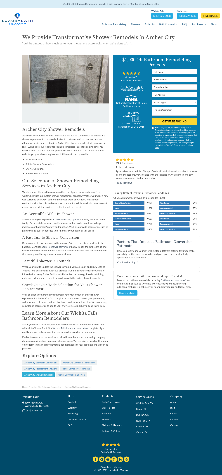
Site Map (118, 467)
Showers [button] (135, 24)
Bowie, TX (141, 409)
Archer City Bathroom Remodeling (79, 362)
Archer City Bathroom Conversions (40, 362)
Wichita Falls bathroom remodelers (70, 328)
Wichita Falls (30, 397)
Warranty (73, 407)
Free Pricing (210, 15)
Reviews (174, 419)
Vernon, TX (141, 432)
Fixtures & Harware (112, 425)
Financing (73, 413)
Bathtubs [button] (149, 24)
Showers (106, 419)
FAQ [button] (184, 24)
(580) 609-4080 (187, 15)
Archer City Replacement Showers (40, 368)
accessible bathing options (66, 219)
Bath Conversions (111, 402)
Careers (174, 425)
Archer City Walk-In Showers (71, 374)
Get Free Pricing (174, 121)
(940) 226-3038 (34, 410)
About (173, 402)
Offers (173, 413)
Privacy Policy (106, 467)
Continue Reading (127, 262)
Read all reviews (124, 182)
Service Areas (145, 397)
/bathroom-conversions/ (173, 280)
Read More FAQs (127, 292)
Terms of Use (179, 145)
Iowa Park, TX (143, 420)
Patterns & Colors (111, 431)
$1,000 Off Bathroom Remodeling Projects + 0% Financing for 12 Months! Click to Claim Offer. (111, 3)
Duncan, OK (142, 414)
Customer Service (77, 419)
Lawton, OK (142, 426)
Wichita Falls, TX (144, 403)
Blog (172, 407)
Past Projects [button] (199, 24)
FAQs (70, 425)
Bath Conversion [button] (168, 24)
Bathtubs (106, 413)
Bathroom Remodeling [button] (114, 24)
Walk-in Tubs (108, 407)
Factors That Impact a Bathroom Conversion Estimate (155, 243)
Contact (72, 402)
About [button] (213, 24)
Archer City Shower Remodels (76, 368)
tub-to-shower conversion (56, 246)
